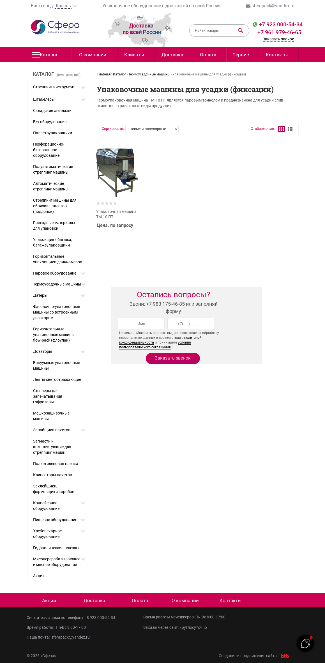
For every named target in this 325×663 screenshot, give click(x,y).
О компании (92, 54)
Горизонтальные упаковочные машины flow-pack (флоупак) (54, 334)
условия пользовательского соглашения (155, 344)
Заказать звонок (278, 39)
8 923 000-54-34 (101, 617)
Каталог (45, 56)
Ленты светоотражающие (57, 379)
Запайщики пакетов (51, 430)
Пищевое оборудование (55, 519)
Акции (39, 576)
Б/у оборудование (49, 121)
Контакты (277, 54)
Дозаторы (42, 351)
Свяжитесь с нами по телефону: (57, 617)
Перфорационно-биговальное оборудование (48, 150)
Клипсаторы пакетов (52, 475)
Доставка (172, 54)
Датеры (40, 295)
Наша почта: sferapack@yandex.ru (58, 637)
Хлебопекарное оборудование (47, 534)
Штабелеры (44, 99)
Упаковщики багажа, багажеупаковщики (52, 242)
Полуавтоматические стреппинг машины (53, 169)
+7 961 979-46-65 (279, 32)
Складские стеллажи (52, 110)
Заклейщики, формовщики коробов (53, 489)
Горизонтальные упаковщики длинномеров (57, 259)
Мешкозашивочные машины (51, 416)
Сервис (240, 54)
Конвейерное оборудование (46, 506)
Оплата (208, 54)
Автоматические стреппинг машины (50, 186)
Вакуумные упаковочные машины (56, 365)
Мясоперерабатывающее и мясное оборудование (56, 562)
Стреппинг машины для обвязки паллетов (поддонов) (55, 206)
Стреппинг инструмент (54, 87)
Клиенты (134, 54)
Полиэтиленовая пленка (55, 463)
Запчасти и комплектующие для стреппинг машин (52, 447)
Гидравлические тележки (56, 547)
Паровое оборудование (54, 273)
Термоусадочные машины (57, 284)
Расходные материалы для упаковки (54, 225)
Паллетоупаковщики (52, 133)
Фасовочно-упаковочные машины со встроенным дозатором (56, 312)
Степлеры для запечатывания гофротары (47, 396)
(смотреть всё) (68, 75)
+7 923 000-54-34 (280, 24)
